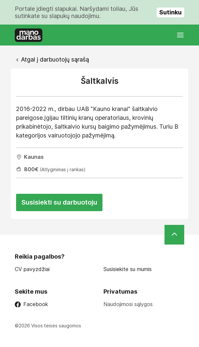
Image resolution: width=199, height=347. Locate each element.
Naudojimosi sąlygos (128, 304)
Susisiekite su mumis (127, 269)
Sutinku (170, 12)
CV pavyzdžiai (32, 269)
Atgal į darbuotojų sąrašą (55, 59)
